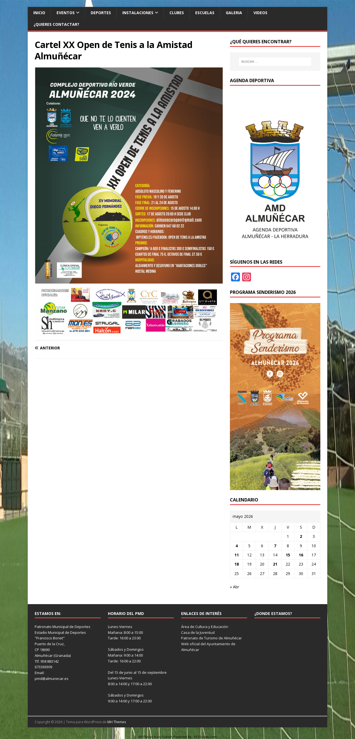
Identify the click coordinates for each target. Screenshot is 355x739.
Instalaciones (137, 12)
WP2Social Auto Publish (155, 737)
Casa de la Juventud (198, 632)
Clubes (176, 12)
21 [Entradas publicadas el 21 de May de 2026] (275, 564)
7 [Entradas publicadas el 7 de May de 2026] (275, 545)
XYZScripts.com (205, 737)
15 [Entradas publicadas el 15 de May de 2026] (288, 555)
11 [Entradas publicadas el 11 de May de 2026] (236, 555)
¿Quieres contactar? (56, 24)
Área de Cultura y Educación (204, 626)
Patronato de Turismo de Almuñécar (211, 637)
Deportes (101, 12)
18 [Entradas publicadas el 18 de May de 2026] (236, 564)
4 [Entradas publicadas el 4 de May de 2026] (236, 545)
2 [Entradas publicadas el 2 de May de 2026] (301, 536)
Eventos (66, 12)
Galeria (234, 12)
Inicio (39, 12)
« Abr (234, 586)
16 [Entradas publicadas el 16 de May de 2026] (301, 555)
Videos (260, 12)
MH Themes (116, 722)
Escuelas (204, 12)
